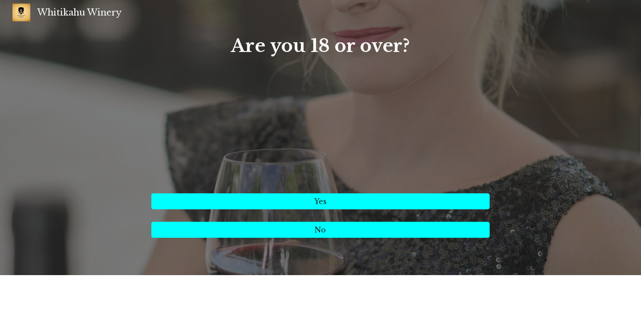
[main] (320, 109)
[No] (320, 229)
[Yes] (320, 201)
